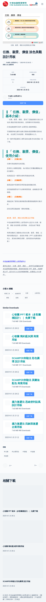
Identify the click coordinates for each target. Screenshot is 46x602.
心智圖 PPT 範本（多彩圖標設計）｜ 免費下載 (20, 511)
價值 (7, 298)
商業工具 (5, 64)
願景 (26, 298)
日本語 (17, 599)
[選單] (42, 4)
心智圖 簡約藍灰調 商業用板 (13, 546)
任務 (26, 293)
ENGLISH (9, 599)
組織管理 (11, 64)
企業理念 (37, 293)
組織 (16, 298)
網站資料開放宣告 (26, 597)
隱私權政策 (14, 597)
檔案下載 (23, 103)
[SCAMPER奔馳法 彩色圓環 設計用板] (23, 566)
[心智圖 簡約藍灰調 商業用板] (23, 531)
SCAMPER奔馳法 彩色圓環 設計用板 (16, 581)
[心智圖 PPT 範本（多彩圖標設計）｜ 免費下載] (23, 496)
